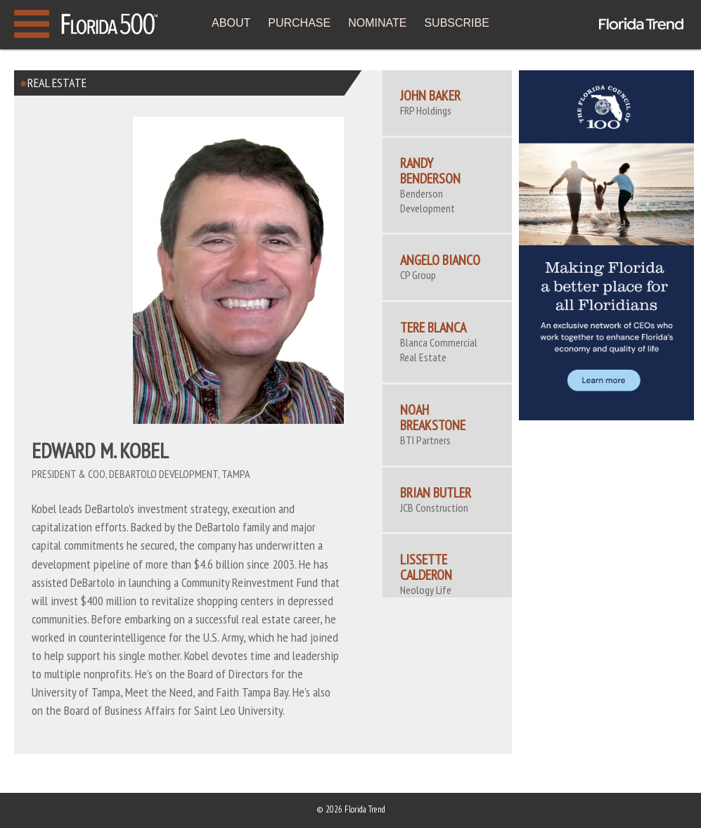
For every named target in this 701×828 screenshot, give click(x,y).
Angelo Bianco (440, 260)
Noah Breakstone (432, 417)
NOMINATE (377, 23)
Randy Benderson (430, 171)
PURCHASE (299, 23)
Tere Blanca (433, 327)
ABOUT (231, 23)
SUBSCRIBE (456, 23)
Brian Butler (435, 493)
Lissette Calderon (426, 567)
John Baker (430, 95)
